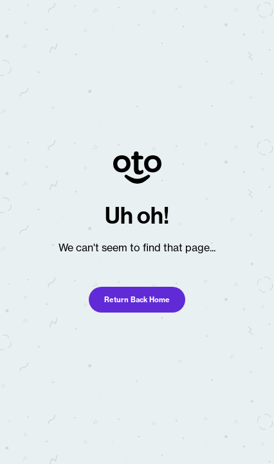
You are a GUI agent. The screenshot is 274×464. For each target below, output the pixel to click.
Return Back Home (137, 299)
